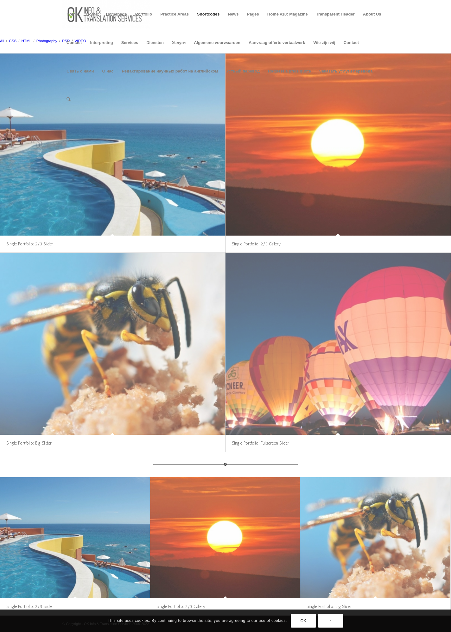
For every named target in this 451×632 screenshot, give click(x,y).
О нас (107, 71)
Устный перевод (243, 71)
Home (72, 14)
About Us (372, 14)
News (233, 14)
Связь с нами (80, 71)
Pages (253, 14)
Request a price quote (289, 71)
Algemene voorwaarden (217, 42)
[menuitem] (68, 99)
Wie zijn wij (324, 42)
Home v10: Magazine (287, 14)
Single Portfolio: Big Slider (29, 443)
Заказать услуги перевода (346, 71)
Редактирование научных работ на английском (170, 71)
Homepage (116, 14)
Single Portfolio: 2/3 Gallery (256, 244)
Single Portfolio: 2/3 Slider (29, 244)
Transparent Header (335, 14)
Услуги (179, 42)
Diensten (155, 42)
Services (129, 42)
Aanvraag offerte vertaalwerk (277, 42)
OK (304, 621)
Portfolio (143, 14)
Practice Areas (174, 14)
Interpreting (101, 42)
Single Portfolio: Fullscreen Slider (260, 443)
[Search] (68, 99)
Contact (74, 42)
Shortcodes (208, 14)
